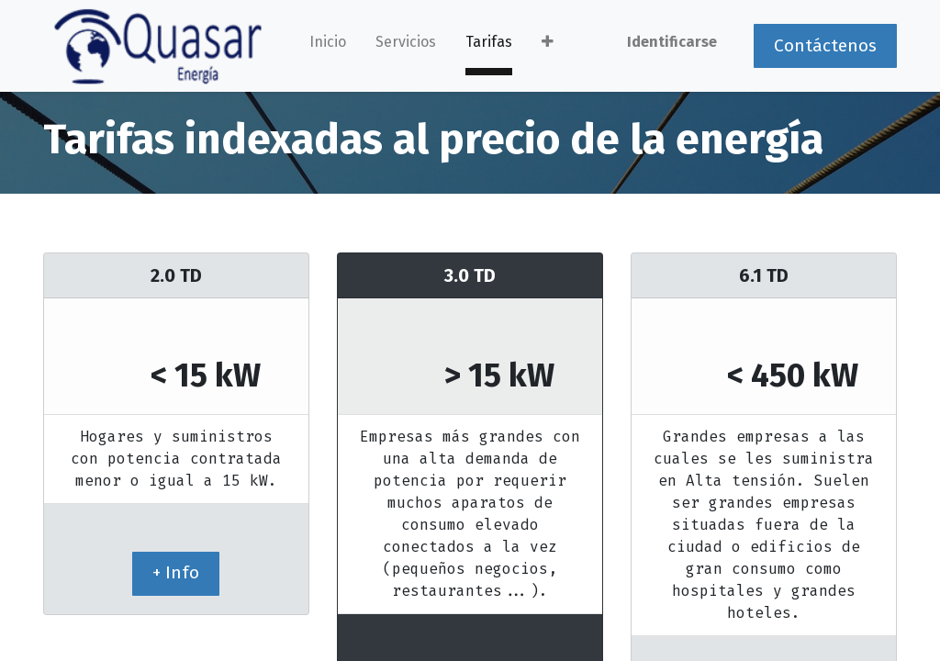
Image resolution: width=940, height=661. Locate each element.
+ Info (175, 572)
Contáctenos (825, 45)
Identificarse (672, 41)
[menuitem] (327, 46)
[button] (548, 46)
